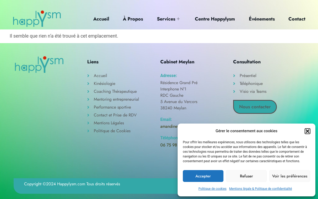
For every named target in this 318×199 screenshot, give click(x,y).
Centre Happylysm (214, 18)
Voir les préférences (289, 176)
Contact (297, 18)
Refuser (246, 176)
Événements (262, 18)
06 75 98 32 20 (174, 145)
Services (167, 18)
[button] (307, 131)
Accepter (203, 176)
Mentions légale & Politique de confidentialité (260, 189)
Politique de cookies (212, 189)
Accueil (99, 18)
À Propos (132, 18)
